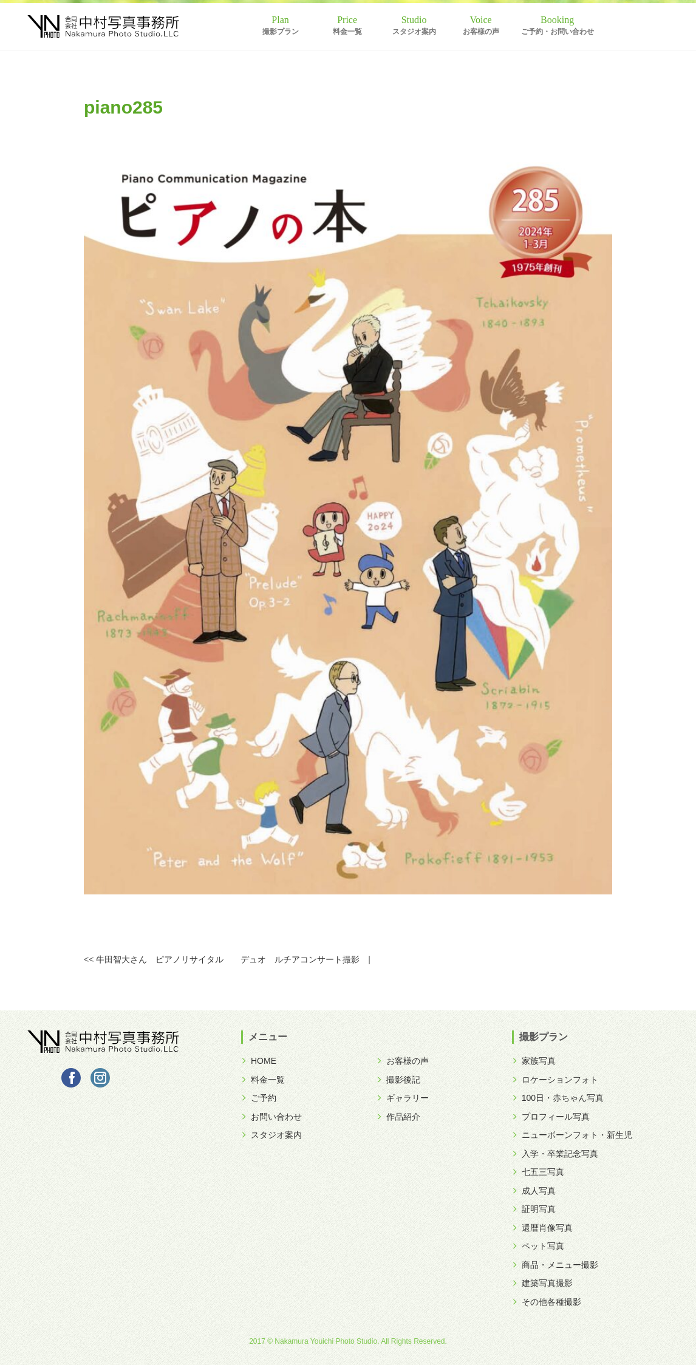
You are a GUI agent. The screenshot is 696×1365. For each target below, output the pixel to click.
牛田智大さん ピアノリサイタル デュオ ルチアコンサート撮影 (228, 959)
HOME (258, 1061)
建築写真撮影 (542, 1283)
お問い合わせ (271, 1117)
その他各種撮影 (546, 1302)
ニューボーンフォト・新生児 (572, 1135)
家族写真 (534, 1061)
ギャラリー (403, 1098)
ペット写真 (538, 1246)
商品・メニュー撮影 (555, 1265)
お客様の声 (481, 31)
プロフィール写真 (551, 1117)
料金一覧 (347, 31)
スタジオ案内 (414, 31)
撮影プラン (280, 31)
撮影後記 (398, 1079)
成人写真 (534, 1191)
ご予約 (258, 1098)
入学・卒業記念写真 (555, 1154)
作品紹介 (398, 1117)
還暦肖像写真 (542, 1228)
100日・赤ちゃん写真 (558, 1098)
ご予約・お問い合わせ (557, 31)
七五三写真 (538, 1172)
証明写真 (534, 1209)
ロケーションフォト (555, 1079)
